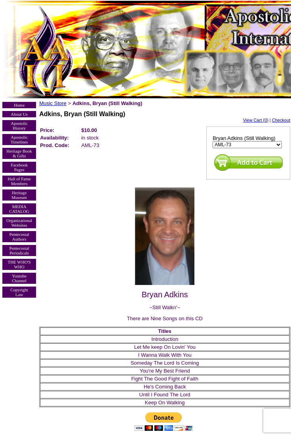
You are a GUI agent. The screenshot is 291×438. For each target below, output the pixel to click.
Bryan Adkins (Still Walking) (244, 138)
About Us (19, 114)
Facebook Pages (19, 167)
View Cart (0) (255, 120)
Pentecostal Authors (19, 236)
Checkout (281, 120)
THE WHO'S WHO (19, 264)
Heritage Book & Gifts (19, 153)
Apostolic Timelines (19, 139)
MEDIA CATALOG (19, 209)
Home (19, 105)
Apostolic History (19, 125)
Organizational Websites (19, 223)
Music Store (53, 103)
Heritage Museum (19, 195)
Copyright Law (19, 292)
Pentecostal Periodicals (19, 250)
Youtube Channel (19, 278)
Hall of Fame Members (19, 181)
